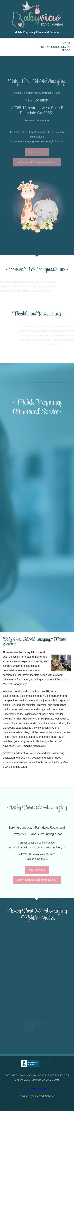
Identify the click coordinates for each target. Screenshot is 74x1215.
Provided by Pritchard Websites (37, 1096)
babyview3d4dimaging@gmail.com (37, 165)
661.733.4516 (37, 155)
